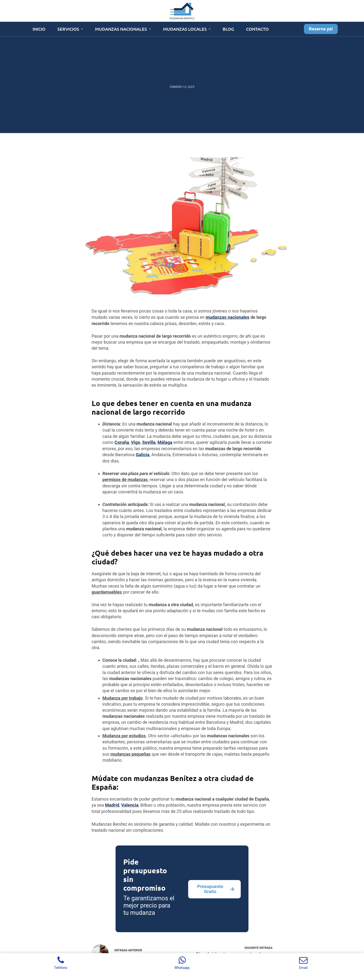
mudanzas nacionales (227, 317)
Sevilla (147, 442)
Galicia (142, 454)
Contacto (257, 29)
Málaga (163, 442)
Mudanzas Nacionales (123, 29)
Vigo (134, 442)
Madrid (112, 804)
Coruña (122, 442)
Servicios (70, 29)
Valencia (129, 804)
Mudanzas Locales (187, 29)
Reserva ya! (321, 29)
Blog (228, 29)
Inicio (39, 29)
